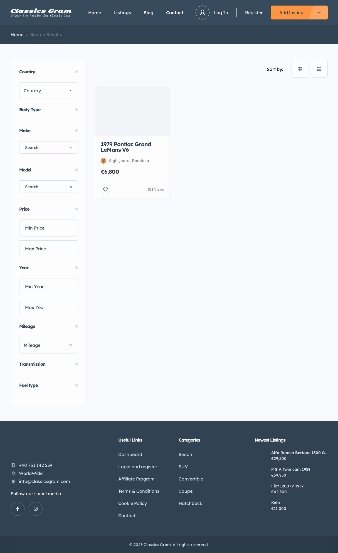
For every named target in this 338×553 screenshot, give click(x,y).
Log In (221, 12)
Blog (149, 12)
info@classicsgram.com (44, 481)
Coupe (186, 491)
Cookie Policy (132, 503)
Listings (122, 12)
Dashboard (130, 454)
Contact (174, 12)
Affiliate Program (136, 479)
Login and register (137, 466)
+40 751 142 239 (35, 465)
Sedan (185, 454)
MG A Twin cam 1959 (290, 469)
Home (94, 12)
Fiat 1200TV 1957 (287, 486)
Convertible (191, 479)
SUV (183, 466)
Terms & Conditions (138, 491)
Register (254, 12)
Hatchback (190, 503)
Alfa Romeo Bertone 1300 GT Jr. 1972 (299, 453)
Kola (275, 503)
